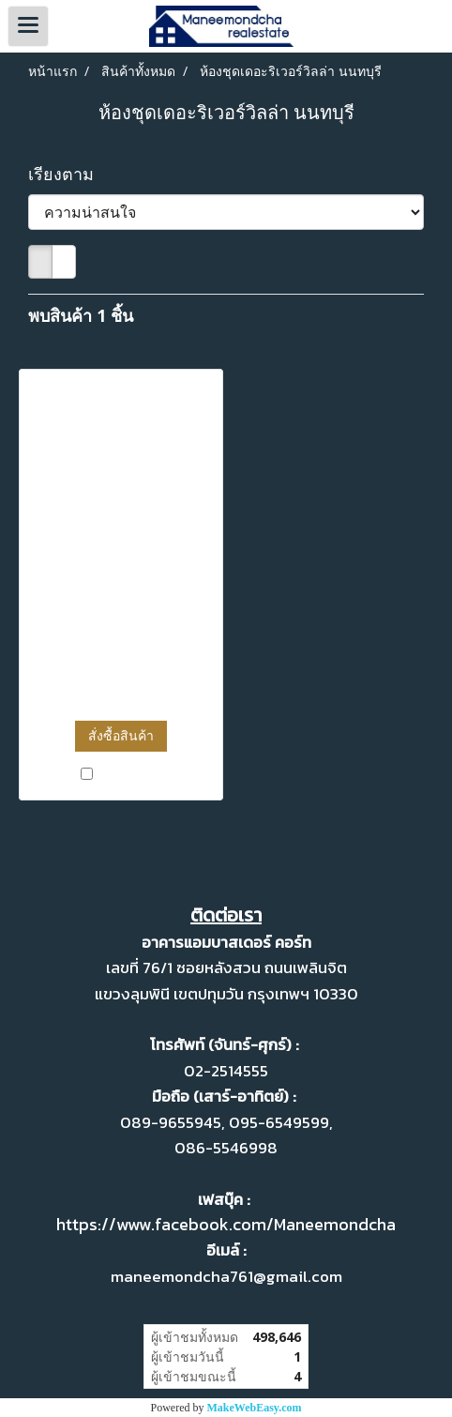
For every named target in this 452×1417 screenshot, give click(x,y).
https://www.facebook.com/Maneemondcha (226, 1224)
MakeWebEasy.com (254, 1407)
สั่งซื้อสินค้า (121, 735)
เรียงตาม (68, 173)
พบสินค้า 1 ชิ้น (80, 315)
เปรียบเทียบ (129, 775)
